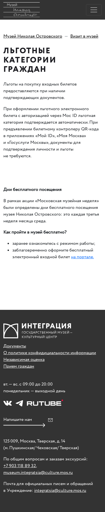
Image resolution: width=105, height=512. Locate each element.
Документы (14, 346)
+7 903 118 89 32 (19, 466)
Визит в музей (84, 36)
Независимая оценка (24, 359)
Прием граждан (18, 366)
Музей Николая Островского (32, 36)
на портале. (82, 257)
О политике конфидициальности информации (49, 353)
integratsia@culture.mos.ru (60, 490)
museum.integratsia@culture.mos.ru (38, 472)
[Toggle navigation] (94, 9)
